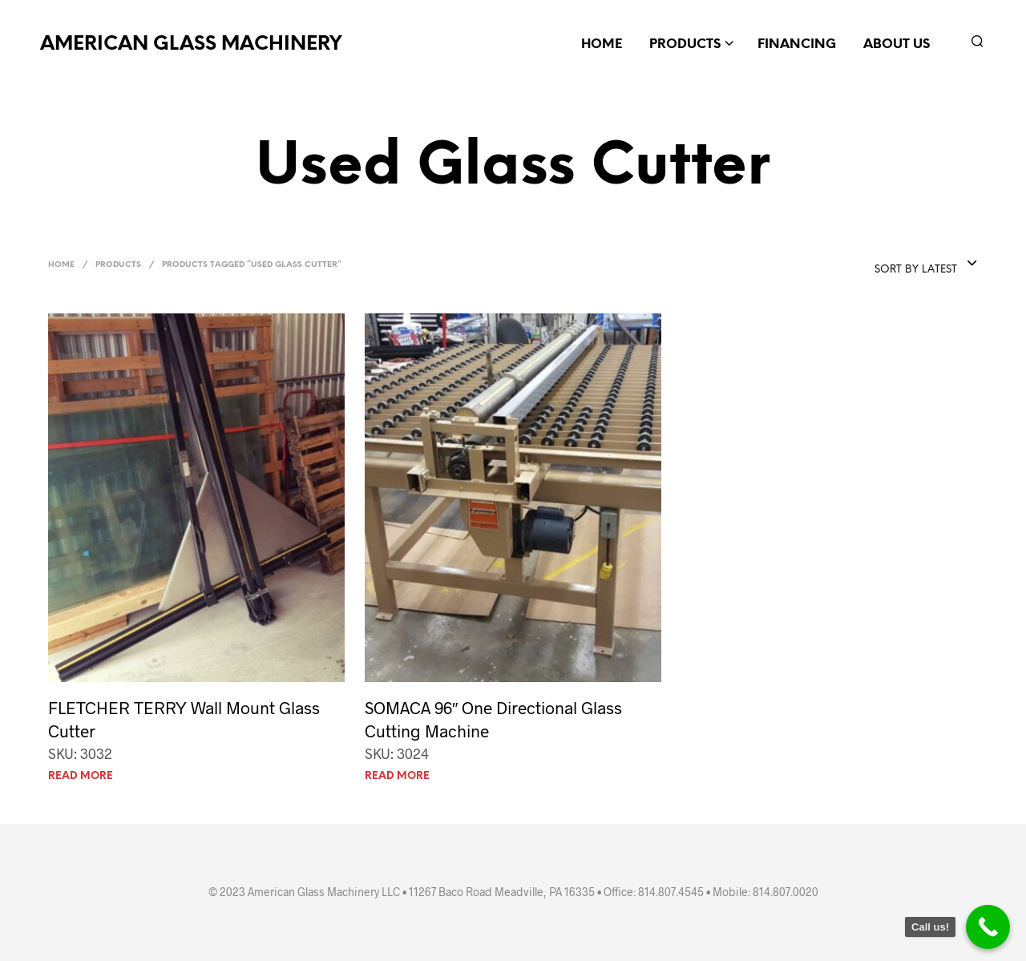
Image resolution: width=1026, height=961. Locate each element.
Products (685, 44)
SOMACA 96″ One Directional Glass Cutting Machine (493, 719)
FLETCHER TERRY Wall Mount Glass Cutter (184, 719)
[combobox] (926, 264)
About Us (896, 44)
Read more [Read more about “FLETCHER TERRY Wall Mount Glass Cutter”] (80, 776)
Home (601, 44)
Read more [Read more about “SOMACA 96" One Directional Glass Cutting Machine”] (397, 776)
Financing (796, 44)
